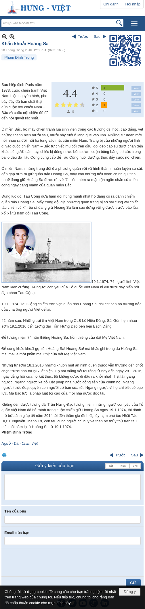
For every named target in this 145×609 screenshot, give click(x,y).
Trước (83, 36)
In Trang (4, 455)
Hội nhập (132, 4)
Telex (122, 466)
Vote (136, 88)
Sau (97, 36)
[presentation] (48, 562)
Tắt (110, 466)
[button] (134, 23)
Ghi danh (111, 4)
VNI (135, 466)
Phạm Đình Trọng (19, 57)
